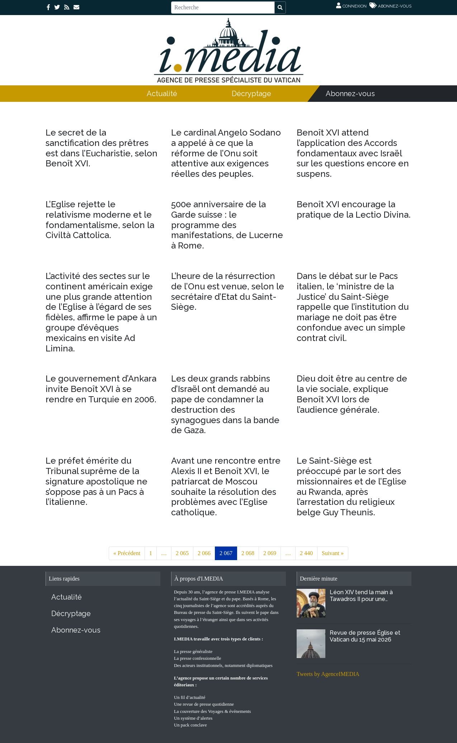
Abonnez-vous (350, 93)
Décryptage (251, 93)
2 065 (182, 553)
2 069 (269, 553)
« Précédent (126, 553)
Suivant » (333, 553)
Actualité (162, 93)
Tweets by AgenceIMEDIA (328, 674)
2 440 (306, 553)
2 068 (247, 553)
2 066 (204, 553)
